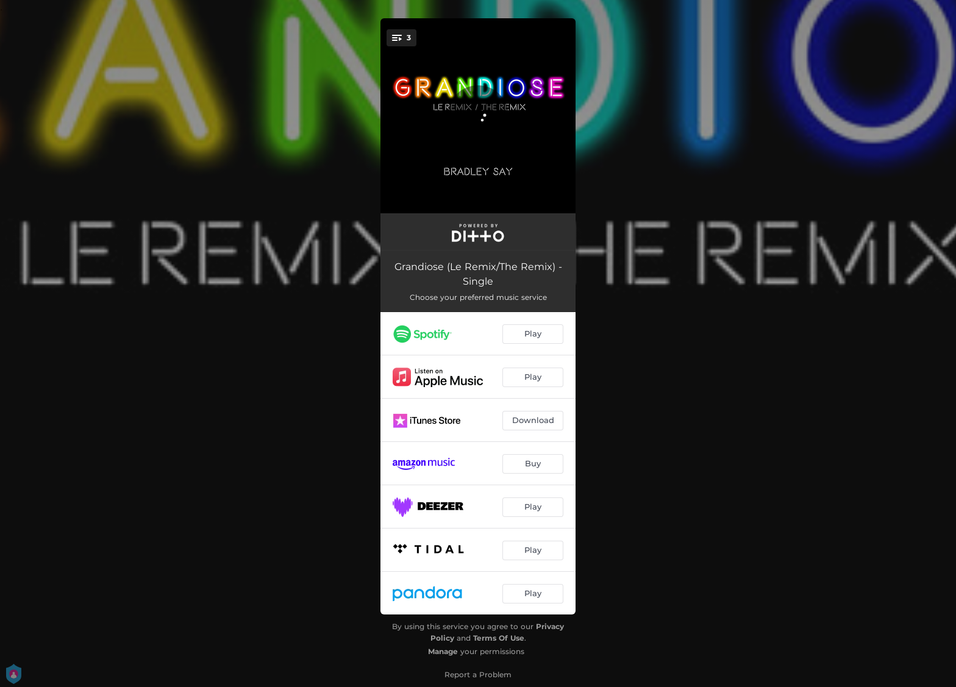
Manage (443, 651)
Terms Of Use (498, 638)
